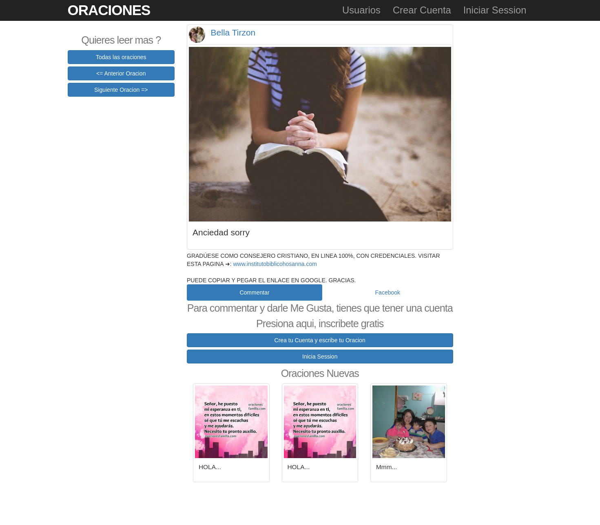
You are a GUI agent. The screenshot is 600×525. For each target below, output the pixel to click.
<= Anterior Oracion (121, 73)
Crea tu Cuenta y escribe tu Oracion (320, 340)
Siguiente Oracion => (121, 89)
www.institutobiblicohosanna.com (275, 264)
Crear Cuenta (422, 10)
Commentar (254, 292)
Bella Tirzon (233, 32)
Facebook (387, 292)
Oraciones (109, 10)
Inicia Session (319, 356)
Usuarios (361, 10)
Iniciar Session (495, 10)
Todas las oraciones (121, 57)
